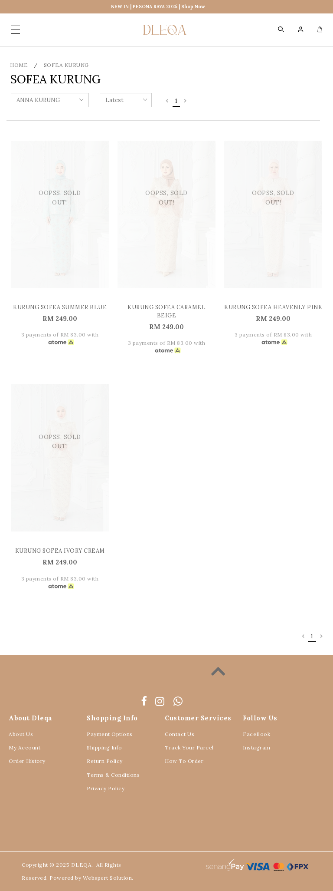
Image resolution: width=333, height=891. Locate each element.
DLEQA (81, 864)
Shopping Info (112, 718)
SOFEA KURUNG (66, 65)
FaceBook (256, 734)
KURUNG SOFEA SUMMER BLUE (60, 307)
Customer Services (198, 718)
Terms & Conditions (113, 775)
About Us (21, 734)
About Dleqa (30, 718)
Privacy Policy (105, 788)
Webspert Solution (107, 877)
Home (19, 65)
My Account (24, 747)
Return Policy (105, 761)
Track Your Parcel (189, 747)
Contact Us (179, 734)
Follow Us (260, 718)
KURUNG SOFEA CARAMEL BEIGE (166, 311)
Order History (27, 761)
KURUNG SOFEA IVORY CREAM (60, 550)
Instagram (257, 747)
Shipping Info (104, 747)
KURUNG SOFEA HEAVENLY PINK (273, 307)
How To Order (184, 761)
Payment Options (110, 734)
